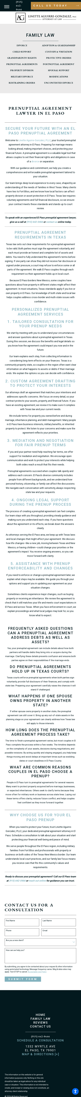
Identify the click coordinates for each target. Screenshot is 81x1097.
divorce (35, 161)
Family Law (40, 1018)
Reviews (40, 1022)
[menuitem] (22, 46)
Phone (8, 930)
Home (40, 1015)
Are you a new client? (15, 940)
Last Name (47, 921)
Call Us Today (50, 5)
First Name (10, 921)
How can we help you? (15, 950)
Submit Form (22, 979)
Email (45, 930)
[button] (75, 1091)
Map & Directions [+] (40, 1054)
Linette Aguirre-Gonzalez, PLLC (35, 140)
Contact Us (40, 1026)
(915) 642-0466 (19, 5)
